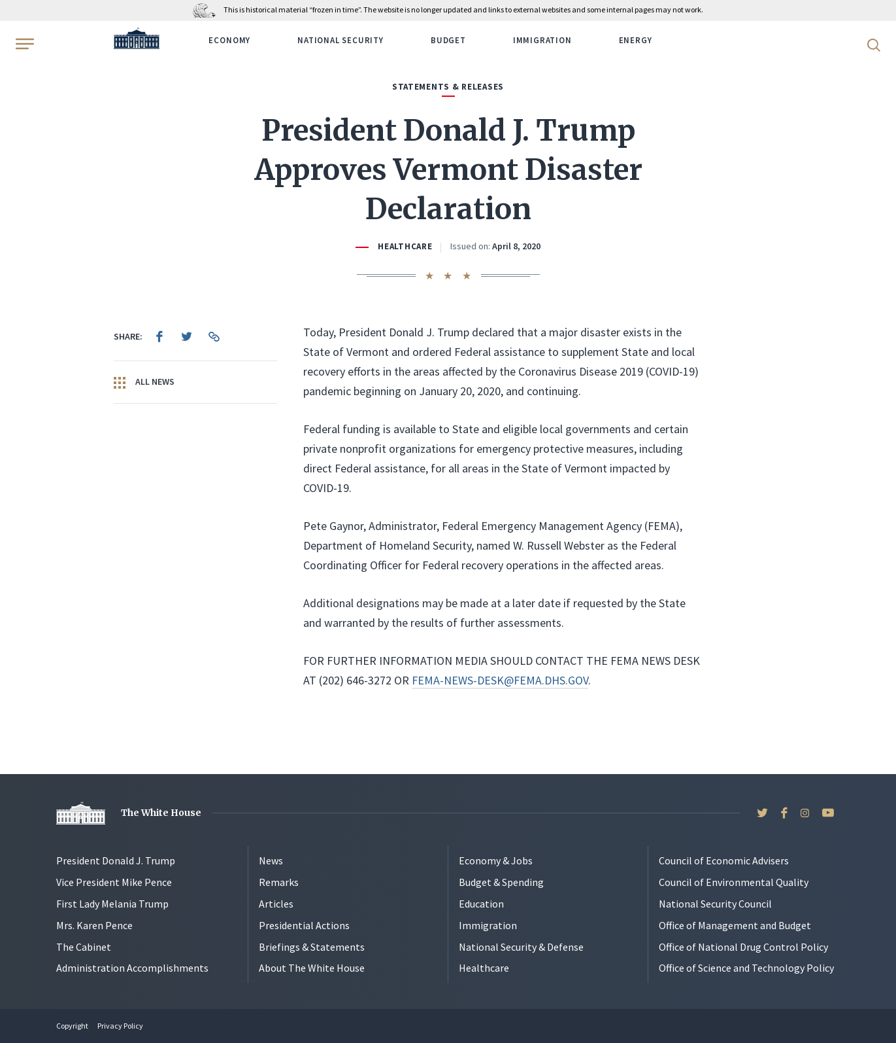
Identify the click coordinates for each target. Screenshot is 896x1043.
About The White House (312, 967)
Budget (448, 40)
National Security (340, 40)
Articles (276, 903)
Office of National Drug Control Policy (743, 946)
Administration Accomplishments (132, 967)
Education (481, 903)
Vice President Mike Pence (114, 882)
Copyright (72, 1026)
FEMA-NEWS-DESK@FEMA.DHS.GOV (500, 680)
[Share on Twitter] (186, 336)
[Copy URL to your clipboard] (214, 336)
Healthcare (405, 246)
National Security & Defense (521, 946)
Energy (635, 40)
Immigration (542, 40)
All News (144, 382)
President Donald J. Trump (115, 860)
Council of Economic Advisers (724, 860)
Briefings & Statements (312, 946)
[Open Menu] (23, 43)
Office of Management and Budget (735, 925)
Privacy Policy (120, 1026)
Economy (229, 40)
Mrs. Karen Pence (94, 925)
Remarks (279, 882)
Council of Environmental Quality (733, 882)
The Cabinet (83, 946)
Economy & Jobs (496, 860)
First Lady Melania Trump (112, 903)
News (271, 860)
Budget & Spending (501, 882)
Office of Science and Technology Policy (746, 967)
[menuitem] (159, 336)
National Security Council (715, 903)
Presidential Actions (304, 925)
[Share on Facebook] (159, 336)
